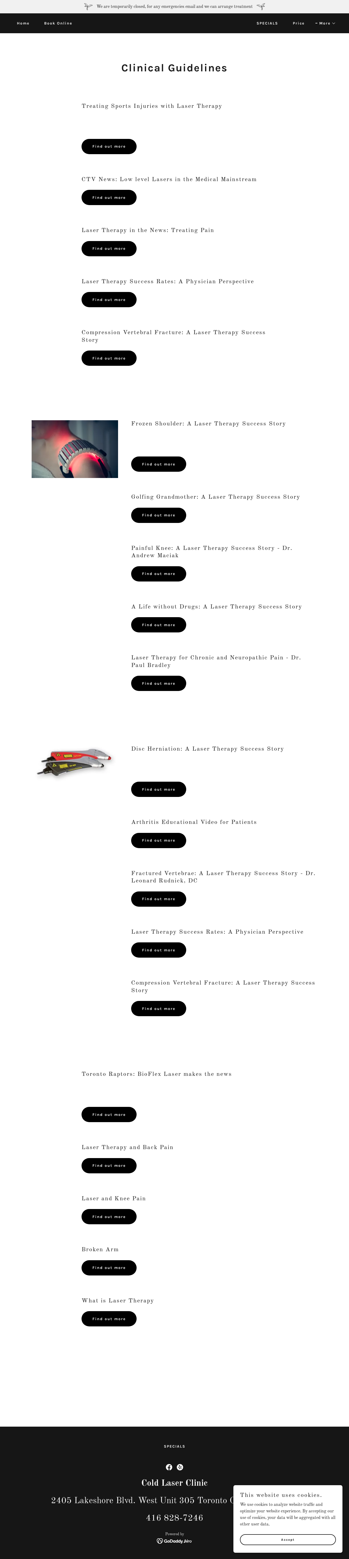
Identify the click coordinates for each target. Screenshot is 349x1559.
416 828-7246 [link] (174, 1518)
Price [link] (299, 23)
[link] (174, 23)
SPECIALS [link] (267, 23)
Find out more (109, 146)
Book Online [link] (58, 23)
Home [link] (23, 23)
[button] (325, 23)
